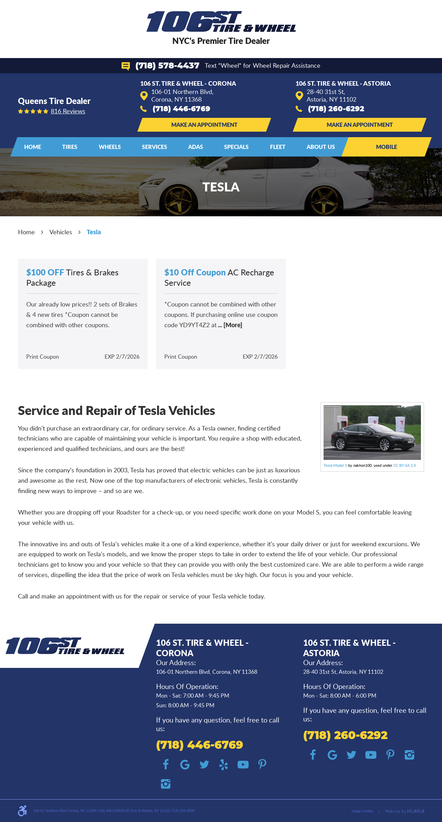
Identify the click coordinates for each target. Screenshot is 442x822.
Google (185, 764)
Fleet (278, 147)
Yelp (223, 764)
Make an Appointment (204, 125)
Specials (236, 147)
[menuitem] (33, 147)
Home (32, 147)
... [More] (229, 324)
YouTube (243, 764)
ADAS (195, 147)
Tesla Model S (335, 465)
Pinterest (262, 764)
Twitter (204, 764)
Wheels (110, 147)
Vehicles (60, 232)
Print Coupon (42, 356)
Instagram (165, 784)
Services (154, 147)
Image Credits (362, 811)
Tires (69, 147)
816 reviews (68, 111)
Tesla (94, 231)
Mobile (386, 147)
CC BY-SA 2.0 (404, 465)
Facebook (165, 764)
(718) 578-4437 (167, 66)
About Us (321, 147)
